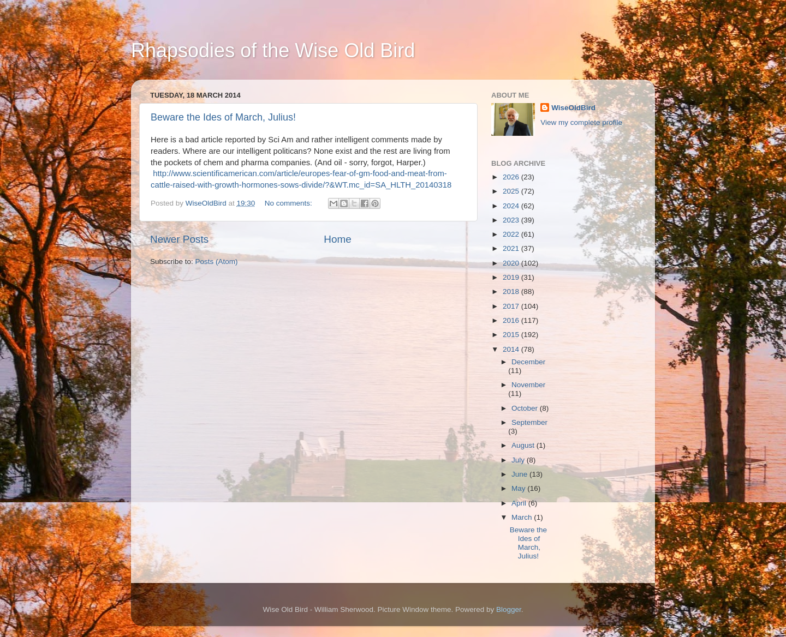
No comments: (289, 203)
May (519, 488)
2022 (512, 234)
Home (337, 239)
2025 (512, 191)
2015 (512, 334)
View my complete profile (581, 122)
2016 (512, 320)
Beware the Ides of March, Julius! (223, 117)
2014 (512, 349)
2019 (512, 277)
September (529, 422)
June (520, 474)
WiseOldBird (573, 108)
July (519, 460)
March (522, 517)
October (525, 408)
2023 (512, 220)
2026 (512, 177)
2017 (512, 306)
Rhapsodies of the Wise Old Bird (273, 50)
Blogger (508, 609)
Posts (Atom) (216, 261)
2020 (512, 263)
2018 (512, 291)
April (519, 503)
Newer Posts (179, 239)
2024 (512, 206)
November (528, 385)
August (524, 445)
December (528, 362)
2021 (512, 248)
